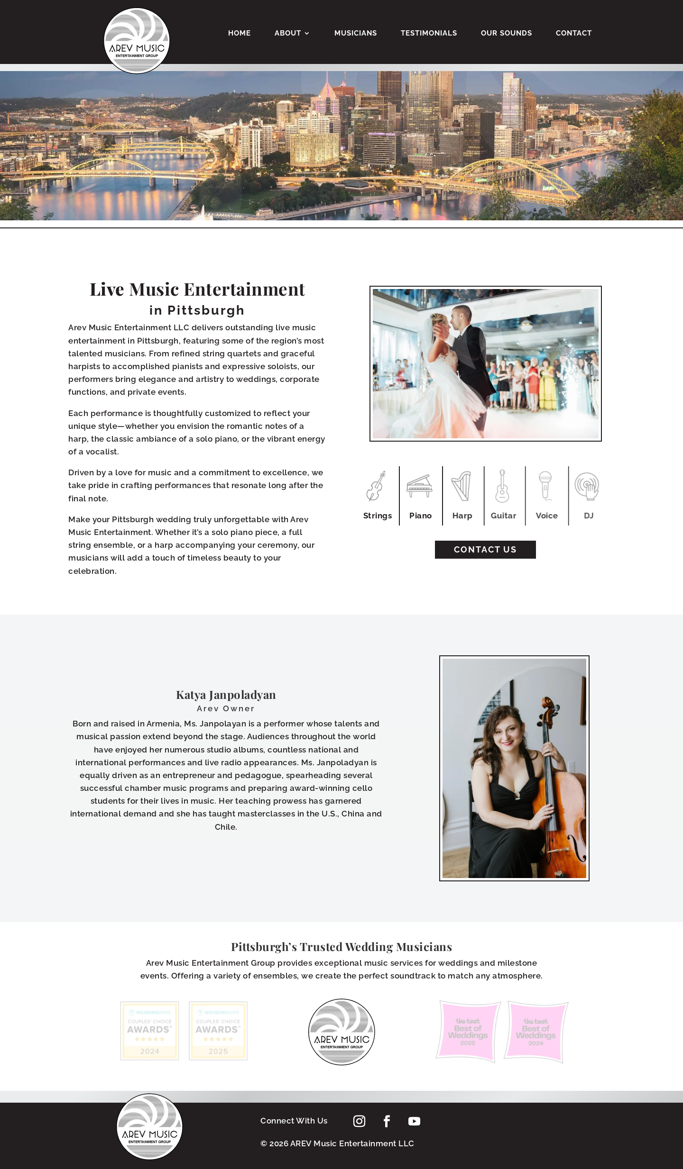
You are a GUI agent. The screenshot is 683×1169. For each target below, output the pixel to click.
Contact (574, 33)
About (288, 33)
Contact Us (485, 549)
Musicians (355, 33)
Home (239, 33)
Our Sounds (506, 33)
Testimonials (429, 33)
